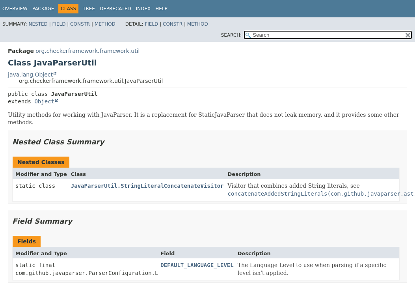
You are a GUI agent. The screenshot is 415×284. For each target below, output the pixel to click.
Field (58, 24)
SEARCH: (231, 35)
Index (143, 8)
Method (105, 24)
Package (43, 8)
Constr (80, 24)
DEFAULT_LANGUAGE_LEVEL (196, 265)
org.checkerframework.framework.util (87, 51)
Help (161, 8)
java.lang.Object (30, 74)
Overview (15, 8)
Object (44, 101)
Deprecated (115, 8)
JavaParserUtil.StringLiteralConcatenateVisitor (147, 186)
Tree (89, 8)
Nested (37, 24)
